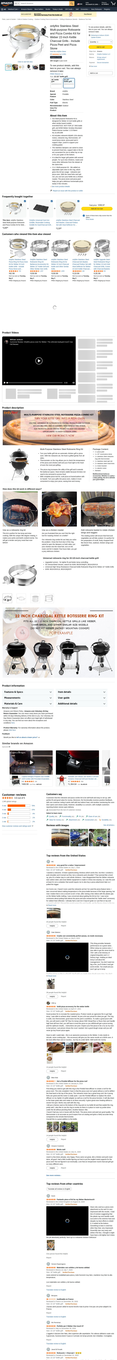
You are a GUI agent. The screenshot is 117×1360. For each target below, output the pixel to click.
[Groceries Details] (88, 9)
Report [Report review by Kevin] (48, 1258)
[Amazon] (7, 3)
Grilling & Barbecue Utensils (68, 19)
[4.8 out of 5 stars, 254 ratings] (100, 271)
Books (48, 9)
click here (12, 730)
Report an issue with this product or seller (66, 191)
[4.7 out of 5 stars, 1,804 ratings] (57, 271)
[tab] (51, 816)
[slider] (35, 382)
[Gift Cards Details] (73, 9)
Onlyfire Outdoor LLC (103, 54)
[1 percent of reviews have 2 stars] (18, 817)
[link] (41, 208)
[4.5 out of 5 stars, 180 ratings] (78, 271)
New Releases (96, 9)
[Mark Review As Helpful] (52, 926)
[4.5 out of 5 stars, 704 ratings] (15, 271)
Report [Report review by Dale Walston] (63, 996)
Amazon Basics (26, 9)
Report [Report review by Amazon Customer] (63, 1168)
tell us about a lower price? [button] (28, 737)
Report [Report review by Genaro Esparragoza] (48, 1286)
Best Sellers (39, 9)
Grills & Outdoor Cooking (25, 19)
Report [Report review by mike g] (63, 1071)
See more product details (61, 186)
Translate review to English (56, 1290)
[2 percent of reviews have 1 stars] (18, 821)
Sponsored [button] (6, 747)
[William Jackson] (16, 339)
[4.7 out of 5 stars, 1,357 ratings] (36, 271)
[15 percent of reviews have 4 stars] (18, 809)
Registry (107, 9)
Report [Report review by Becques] (48, 1313)
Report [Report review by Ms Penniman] (48, 1340)
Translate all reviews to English (59, 1189)
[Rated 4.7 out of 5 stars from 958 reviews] (83, 781)
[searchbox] (44, 3)
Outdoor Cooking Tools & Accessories (46, 19)
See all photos (108, 825)
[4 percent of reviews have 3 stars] (18, 813)
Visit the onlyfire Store (58, 51)
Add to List (94, 73)
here (13, 723)
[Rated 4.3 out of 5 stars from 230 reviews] (37, 781)
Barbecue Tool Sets (85, 19)
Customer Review (16, 342)
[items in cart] (113, 3)
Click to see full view (25, 62)
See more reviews (53, 1175)
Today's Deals (58, 9)
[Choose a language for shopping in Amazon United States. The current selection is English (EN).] (79, 4)
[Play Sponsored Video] (31, 762)
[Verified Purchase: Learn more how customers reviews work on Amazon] (71, 870)
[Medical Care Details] (18, 9)
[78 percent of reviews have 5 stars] (18, 805)
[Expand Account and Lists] (99, 4)
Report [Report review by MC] (63, 926)
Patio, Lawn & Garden (9, 19)
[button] (3, 9)
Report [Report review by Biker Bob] (63, 1139)
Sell (77, 9)
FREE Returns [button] (56, 74)
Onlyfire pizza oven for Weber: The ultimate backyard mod (46, 342)
